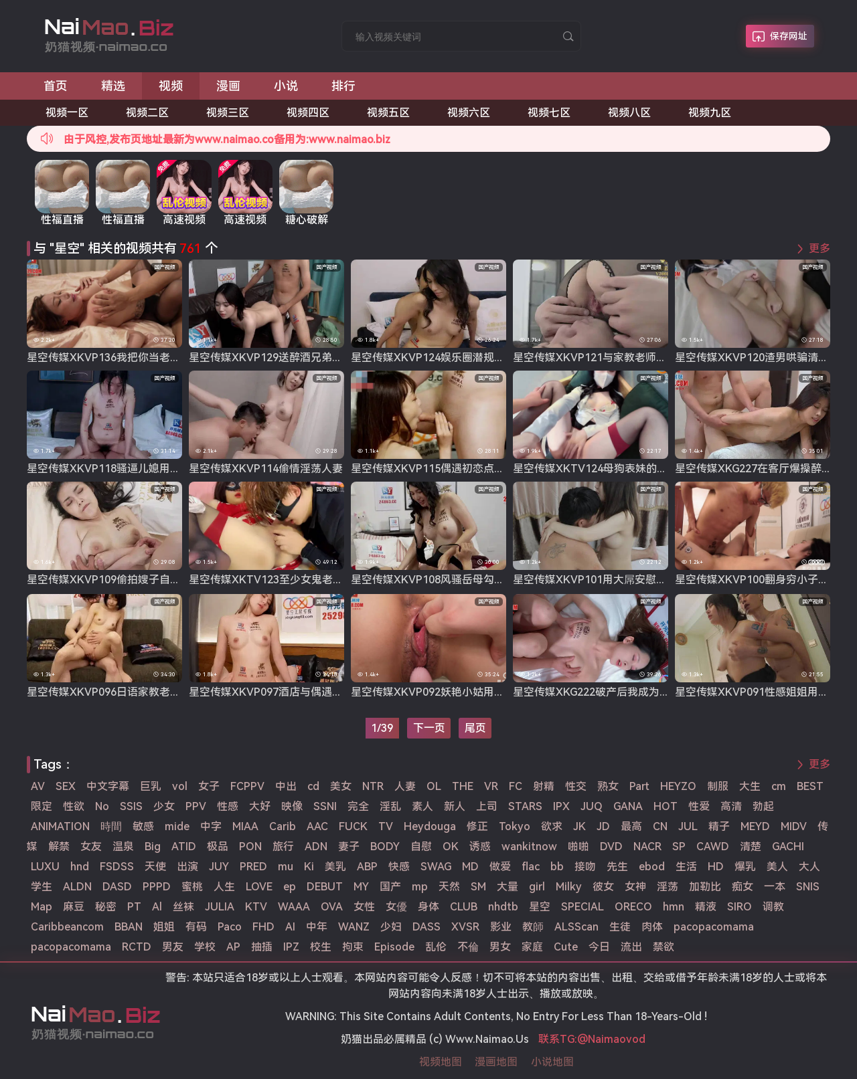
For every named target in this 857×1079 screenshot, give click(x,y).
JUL (688, 826)
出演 (187, 866)
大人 (809, 866)
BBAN (128, 926)
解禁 (59, 846)
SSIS (131, 806)
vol (179, 786)
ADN (316, 846)
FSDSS (117, 866)
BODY (385, 846)
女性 (364, 906)
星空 (539, 906)
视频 (171, 86)
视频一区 (67, 112)
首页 (56, 86)
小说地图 (552, 1062)
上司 (486, 806)
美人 (777, 866)
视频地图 (440, 1062)
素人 (422, 806)
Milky (569, 886)
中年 (316, 926)
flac (531, 866)
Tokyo (514, 826)
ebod (652, 866)
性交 (576, 786)
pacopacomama (714, 926)
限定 (41, 806)
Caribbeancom (67, 926)
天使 (155, 866)
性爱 (699, 806)
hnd (79, 866)
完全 (358, 806)
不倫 (468, 947)
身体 (428, 906)
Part (639, 786)
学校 (205, 947)
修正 (477, 826)
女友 (91, 846)
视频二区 (147, 112)
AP (233, 947)
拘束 (353, 947)
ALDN (77, 886)
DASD (117, 886)
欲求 (551, 826)
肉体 (652, 926)
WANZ (354, 926)
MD (470, 866)
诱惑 (480, 846)
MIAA (245, 826)
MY (361, 886)
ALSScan (576, 926)
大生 (750, 786)
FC (515, 786)
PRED (253, 866)
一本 (774, 886)
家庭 (532, 947)
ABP (367, 866)
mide (177, 826)
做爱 (500, 866)
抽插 (261, 947)
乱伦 (436, 947)
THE (462, 786)
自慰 (421, 846)
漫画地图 (496, 1062)
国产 (390, 886)
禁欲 (663, 947)
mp (420, 886)
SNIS (808, 886)
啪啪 (578, 846)
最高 (631, 826)
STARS (525, 806)
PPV (195, 806)
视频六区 (468, 112)
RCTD (136, 947)
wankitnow (529, 846)
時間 (111, 826)
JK (579, 826)
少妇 (391, 926)
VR (491, 786)
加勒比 (705, 886)
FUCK (353, 826)
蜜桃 (192, 886)
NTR (373, 786)
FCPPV (247, 786)
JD (603, 826)
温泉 (123, 846)
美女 (341, 786)
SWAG (435, 866)
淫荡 (667, 886)
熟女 (608, 786)
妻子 (349, 846)
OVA (332, 906)
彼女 (603, 886)
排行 (343, 86)
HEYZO (678, 786)
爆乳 (745, 866)
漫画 (228, 86)
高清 (731, 806)
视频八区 (629, 112)
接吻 (585, 866)
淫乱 (390, 806)
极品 (217, 846)
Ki (309, 866)
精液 (705, 906)
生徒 (620, 926)
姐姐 (164, 926)
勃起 (763, 806)
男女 (500, 947)
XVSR (465, 926)
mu (285, 866)
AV (38, 786)
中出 (286, 786)
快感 (399, 866)
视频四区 (308, 112)
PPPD (157, 886)
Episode (394, 947)
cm (778, 786)
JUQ (591, 806)
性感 (227, 806)
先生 (617, 866)
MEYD (755, 826)
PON (250, 846)
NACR (647, 846)
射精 (543, 786)
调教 (773, 906)
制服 (717, 786)
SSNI (325, 806)
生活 (686, 866)
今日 (599, 947)
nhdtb (503, 906)
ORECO (633, 906)
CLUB (463, 906)
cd (313, 786)
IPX (561, 806)
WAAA (294, 906)
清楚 (750, 846)
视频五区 (388, 112)
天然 (449, 886)
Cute (566, 947)
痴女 (742, 886)
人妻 (405, 786)
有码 (196, 926)
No (102, 806)
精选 (113, 86)
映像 (292, 806)
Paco (230, 926)
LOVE (259, 886)
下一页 (429, 728)
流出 (631, 947)
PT (134, 906)
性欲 (73, 806)
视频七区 (549, 112)
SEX (66, 786)
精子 (719, 826)
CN (660, 826)
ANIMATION (60, 826)
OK (451, 846)
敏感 (143, 826)
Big (153, 846)
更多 (819, 248)
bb (557, 866)
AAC (317, 826)
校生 (320, 947)
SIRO (739, 906)
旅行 (283, 846)
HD (716, 866)
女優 (396, 906)
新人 (454, 806)
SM (478, 886)
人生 (224, 886)
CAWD (712, 846)
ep (289, 886)
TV (385, 826)
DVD (611, 846)
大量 (507, 886)
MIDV (794, 826)
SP (679, 846)
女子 (209, 786)
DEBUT (325, 886)
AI (290, 926)
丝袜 (183, 906)
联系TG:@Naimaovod (591, 1039)
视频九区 (709, 112)
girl (537, 886)
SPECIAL (582, 906)
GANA (628, 806)
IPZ (291, 947)
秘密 (105, 906)
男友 (172, 947)
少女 (164, 806)
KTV (256, 906)
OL (433, 786)
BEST (810, 786)
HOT (665, 806)
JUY (219, 866)
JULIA (219, 906)
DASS (426, 926)
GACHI (788, 846)
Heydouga (430, 826)
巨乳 (150, 786)
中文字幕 (107, 786)
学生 (41, 886)
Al (157, 906)
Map (41, 906)
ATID (183, 846)
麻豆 (73, 906)
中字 (211, 826)
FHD (263, 926)
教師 (533, 926)
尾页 (475, 728)
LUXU (45, 866)
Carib (282, 826)
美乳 (335, 866)
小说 (286, 86)
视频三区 (227, 112)
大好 (259, 806)
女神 (635, 886)
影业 (501, 926)
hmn (673, 906)
